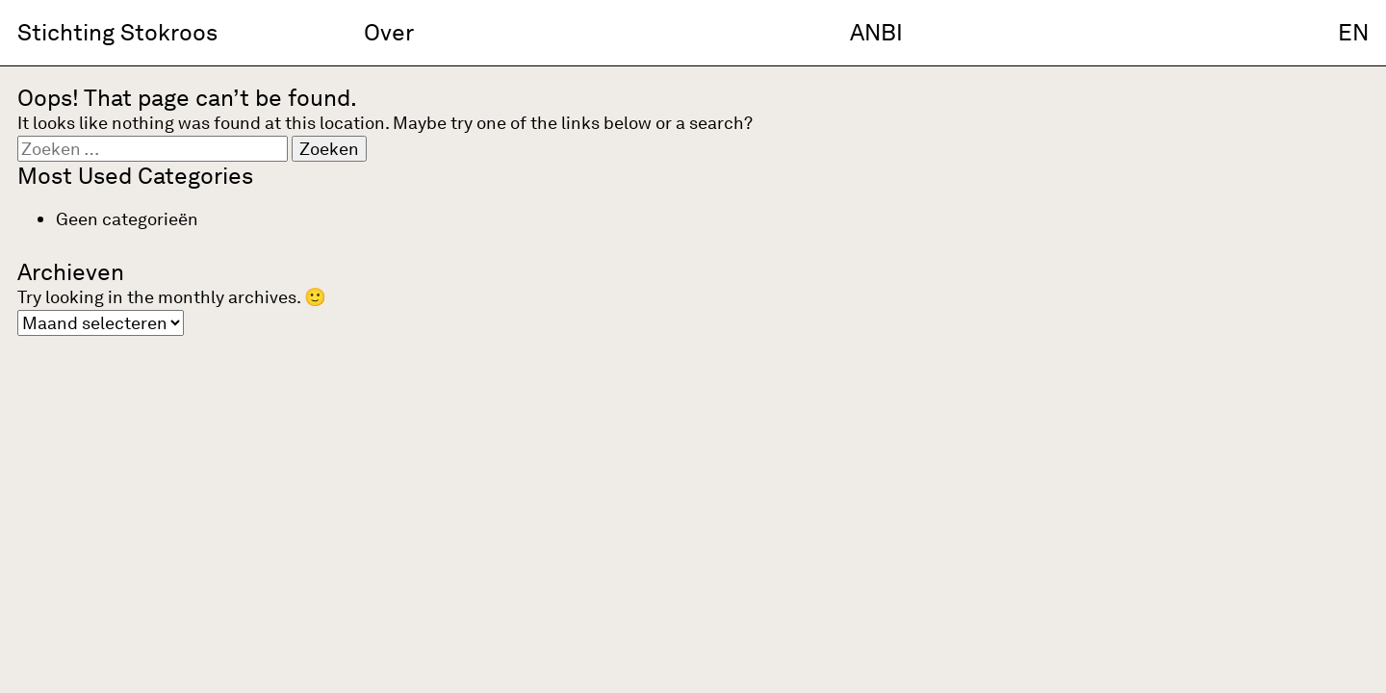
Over (389, 32)
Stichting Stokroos (117, 32)
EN (1353, 32)
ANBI (876, 32)
